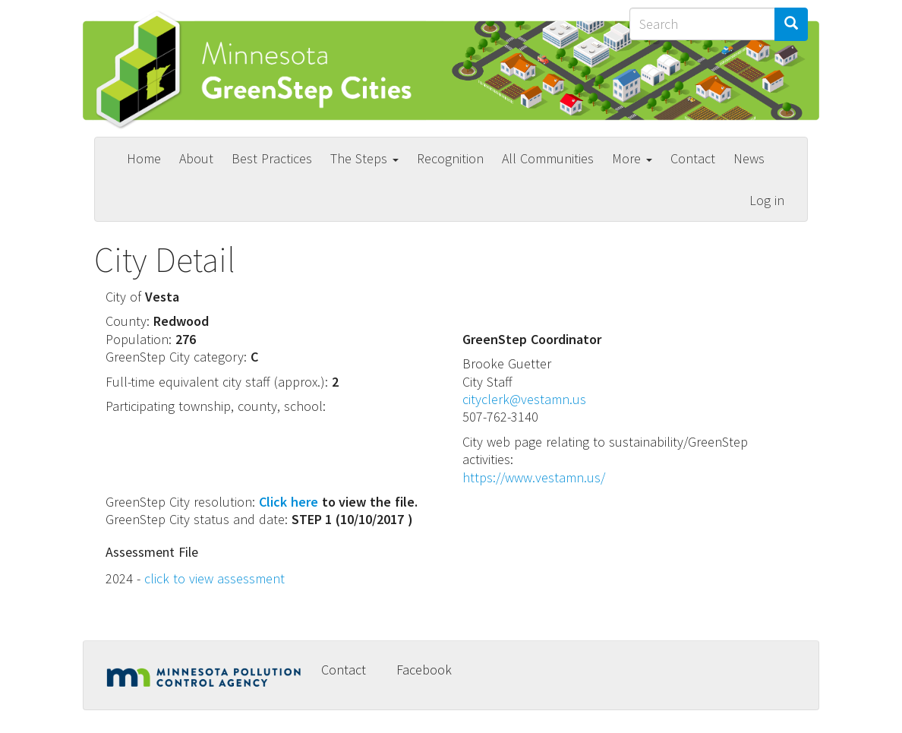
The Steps (364, 158)
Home (144, 158)
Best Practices (272, 158)
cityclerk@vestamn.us (524, 399)
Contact (692, 158)
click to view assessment (214, 578)
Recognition (450, 158)
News (749, 158)
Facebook (424, 669)
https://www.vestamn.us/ (533, 477)
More (632, 158)
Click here (288, 501)
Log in (766, 200)
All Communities (548, 158)
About (196, 158)
